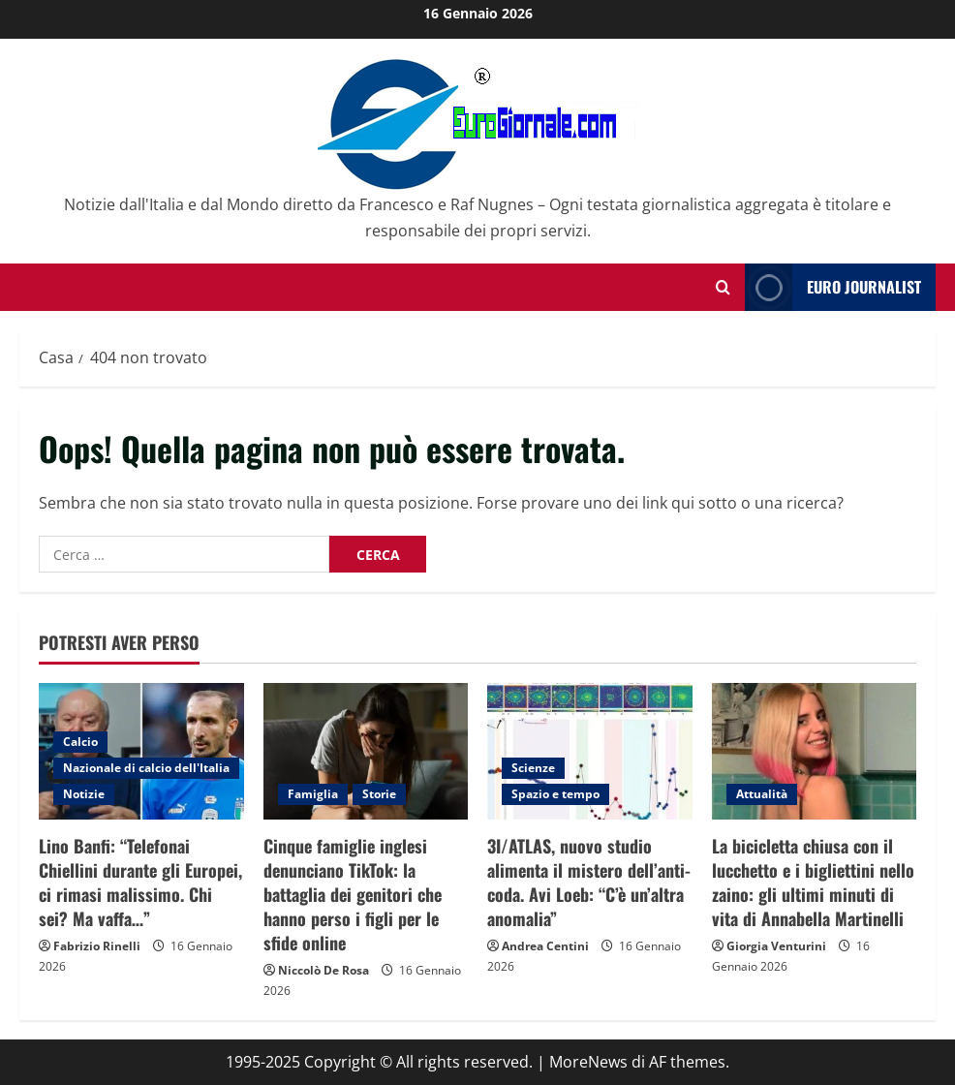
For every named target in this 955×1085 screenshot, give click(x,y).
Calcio (80, 741)
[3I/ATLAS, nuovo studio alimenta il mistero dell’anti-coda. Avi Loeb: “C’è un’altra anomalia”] (590, 751)
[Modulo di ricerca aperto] (723, 287)
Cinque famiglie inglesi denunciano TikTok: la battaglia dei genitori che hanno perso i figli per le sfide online (352, 894)
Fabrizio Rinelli (96, 946)
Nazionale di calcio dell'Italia (146, 768)
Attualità (761, 794)
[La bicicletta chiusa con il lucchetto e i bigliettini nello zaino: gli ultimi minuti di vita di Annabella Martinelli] (814, 751)
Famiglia (313, 794)
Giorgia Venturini (776, 946)
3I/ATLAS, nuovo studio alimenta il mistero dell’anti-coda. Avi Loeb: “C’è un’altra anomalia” (589, 882)
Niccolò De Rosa (323, 970)
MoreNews (588, 1061)
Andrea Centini (545, 946)
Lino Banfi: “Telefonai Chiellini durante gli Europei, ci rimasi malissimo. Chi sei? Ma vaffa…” (140, 882)
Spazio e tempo (555, 794)
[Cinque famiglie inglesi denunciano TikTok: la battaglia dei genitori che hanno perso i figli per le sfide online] (366, 751)
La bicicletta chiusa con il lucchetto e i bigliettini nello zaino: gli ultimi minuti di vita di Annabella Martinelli (813, 882)
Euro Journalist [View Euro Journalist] (833, 287)
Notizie (84, 794)
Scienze (533, 768)
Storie (379, 794)
